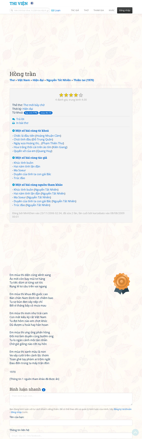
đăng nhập (16, 412)
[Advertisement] (71, 39)
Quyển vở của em (25, 151)
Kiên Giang (59, 147)
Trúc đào (19, 178)
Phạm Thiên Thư (52, 143)
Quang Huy (44, 151)
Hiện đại (28, 109)
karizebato (99, 213)
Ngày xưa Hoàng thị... (27, 143)
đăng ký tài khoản (123, 409)
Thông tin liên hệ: (20, 430)
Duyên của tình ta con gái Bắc (32, 174)
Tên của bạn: (17, 417)
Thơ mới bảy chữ (34, 105)
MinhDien (29, 213)
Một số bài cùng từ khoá (30, 130)
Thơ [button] (86, 10)
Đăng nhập (124, 10)
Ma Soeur (20, 170)
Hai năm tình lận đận (27, 166)
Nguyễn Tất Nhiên (46, 189)
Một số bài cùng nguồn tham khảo (37, 184)
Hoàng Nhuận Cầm (48, 136)
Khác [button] (112, 10)
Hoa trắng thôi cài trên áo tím (32, 147)
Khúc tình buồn (23, 163)
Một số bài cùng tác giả (29, 157)
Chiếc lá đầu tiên (24, 136)
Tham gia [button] (99, 10)
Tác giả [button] (75, 10)
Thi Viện (19, 3)
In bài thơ (22, 123)
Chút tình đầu (22, 139)
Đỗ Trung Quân (42, 139)
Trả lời (20, 119)
